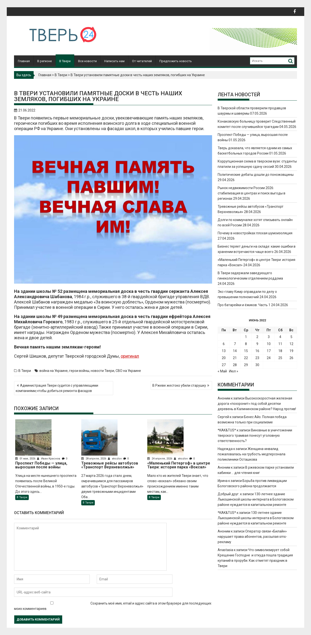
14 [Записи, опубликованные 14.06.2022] (235, 351)
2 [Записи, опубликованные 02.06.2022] (257, 337)
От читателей (142, 61)
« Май (222, 371)
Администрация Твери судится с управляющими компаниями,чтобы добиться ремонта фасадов (57, 388)
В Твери (65, 61)
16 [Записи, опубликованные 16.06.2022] (257, 351)
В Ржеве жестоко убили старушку (179, 385)
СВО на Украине (128, 371)
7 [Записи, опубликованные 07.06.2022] (235, 344)
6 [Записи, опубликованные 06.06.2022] (224, 344)
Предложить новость (175, 61)
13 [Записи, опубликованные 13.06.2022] (224, 351)
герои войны (79, 371)
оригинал (130, 356)
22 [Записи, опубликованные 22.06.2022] (246, 358)
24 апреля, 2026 (160, 458)
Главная (24, 61)
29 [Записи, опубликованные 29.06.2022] (246, 365)
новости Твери (102, 371)
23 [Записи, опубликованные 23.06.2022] (257, 358)
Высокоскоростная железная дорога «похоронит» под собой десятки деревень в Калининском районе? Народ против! (257, 403)
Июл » (233, 371)
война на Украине (53, 371)
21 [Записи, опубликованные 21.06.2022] (235, 358)
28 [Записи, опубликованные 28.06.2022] (235, 365)
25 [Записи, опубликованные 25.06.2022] (280, 358)
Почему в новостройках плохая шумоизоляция (255, 233)
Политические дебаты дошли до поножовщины (256, 175)
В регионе (44, 61)
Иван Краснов (49, 458)
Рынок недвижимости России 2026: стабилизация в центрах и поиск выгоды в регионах (251, 193)
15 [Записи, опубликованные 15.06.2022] (246, 351)
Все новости (87, 61)
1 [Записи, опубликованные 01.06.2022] (246, 337)
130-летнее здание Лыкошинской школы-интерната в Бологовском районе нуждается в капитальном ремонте (256, 499)
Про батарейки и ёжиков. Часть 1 (244, 305)
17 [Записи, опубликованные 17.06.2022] (269, 351)
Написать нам (114, 61)
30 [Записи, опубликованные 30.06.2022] (257, 365)
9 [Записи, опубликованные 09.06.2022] (257, 344)
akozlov (115, 458)
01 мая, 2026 (25, 458)
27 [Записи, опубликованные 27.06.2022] (224, 365)
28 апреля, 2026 (94, 458)
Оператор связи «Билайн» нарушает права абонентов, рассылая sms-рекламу (252, 536)
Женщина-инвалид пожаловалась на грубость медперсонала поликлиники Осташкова (251, 454)
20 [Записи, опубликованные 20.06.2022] (224, 358)
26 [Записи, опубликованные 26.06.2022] (291, 358)
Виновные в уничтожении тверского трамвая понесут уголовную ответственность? (255, 435)
